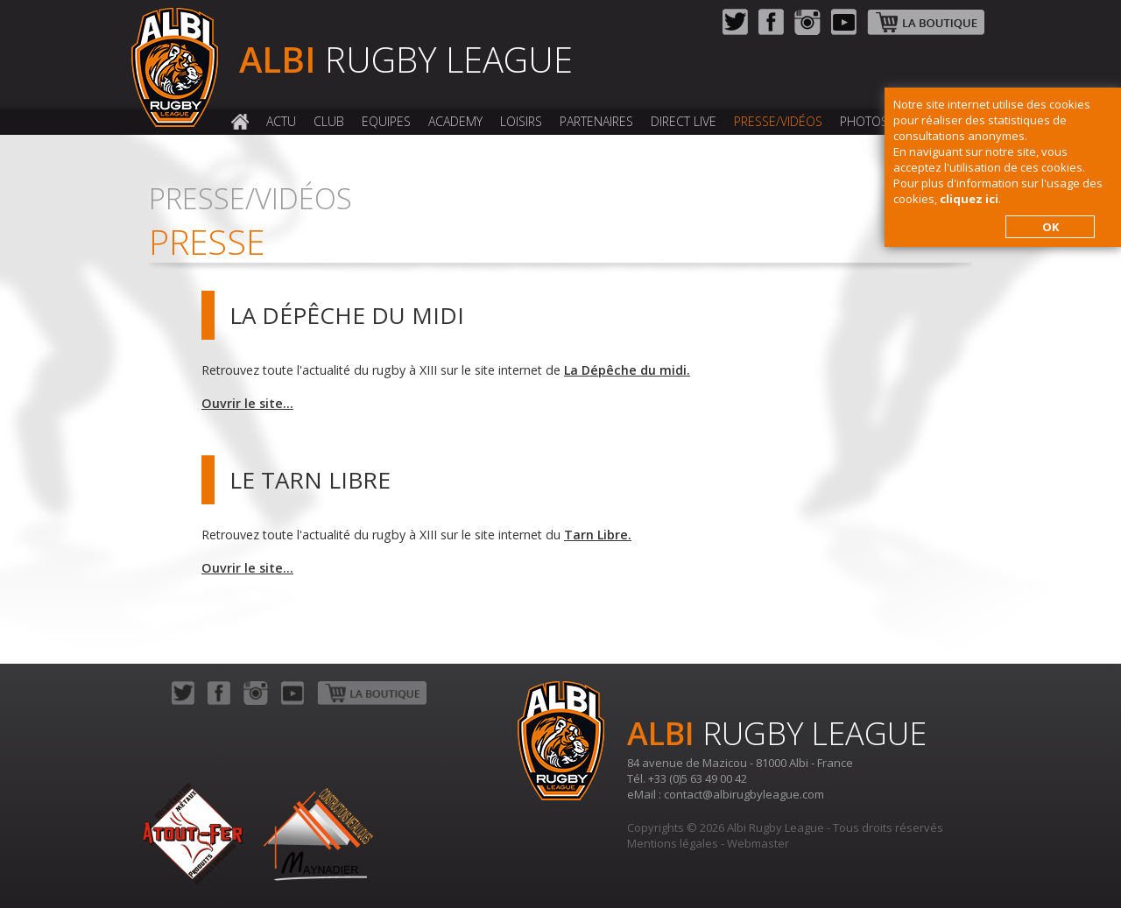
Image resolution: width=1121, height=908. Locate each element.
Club (329, 121)
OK (1050, 227)
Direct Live (683, 121)
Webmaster (758, 843)
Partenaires (596, 121)
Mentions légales (672, 843)
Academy (455, 121)
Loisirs (521, 121)
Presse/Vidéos (778, 121)
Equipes (386, 121)
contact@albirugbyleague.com (744, 794)
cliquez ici (969, 199)
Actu (281, 121)
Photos (864, 121)
